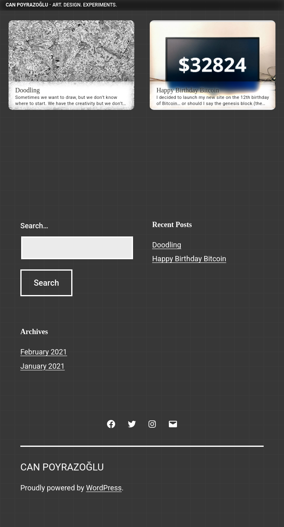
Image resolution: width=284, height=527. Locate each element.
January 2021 (42, 366)
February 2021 (43, 352)
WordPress (104, 487)
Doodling (27, 90)
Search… (34, 225)
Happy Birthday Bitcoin (187, 90)
